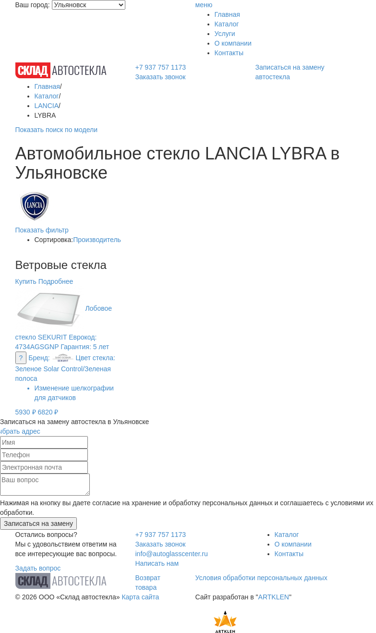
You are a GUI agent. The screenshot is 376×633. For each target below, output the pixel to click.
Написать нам (157, 563)
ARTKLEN (273, 597)
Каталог (227, 24)
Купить (25, 281)
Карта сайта (140, 597)
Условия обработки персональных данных (261, 578)
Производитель (97, 239)
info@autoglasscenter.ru (171, 554)
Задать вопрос (38, 568)
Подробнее (55, 281)
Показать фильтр (42, 230)
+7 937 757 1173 (160, 67)
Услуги (225, 33)
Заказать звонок (160, 77)
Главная (227, 14)
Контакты (229, 53)
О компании (233, 43)
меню (204, 5)
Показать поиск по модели (56, 130)
